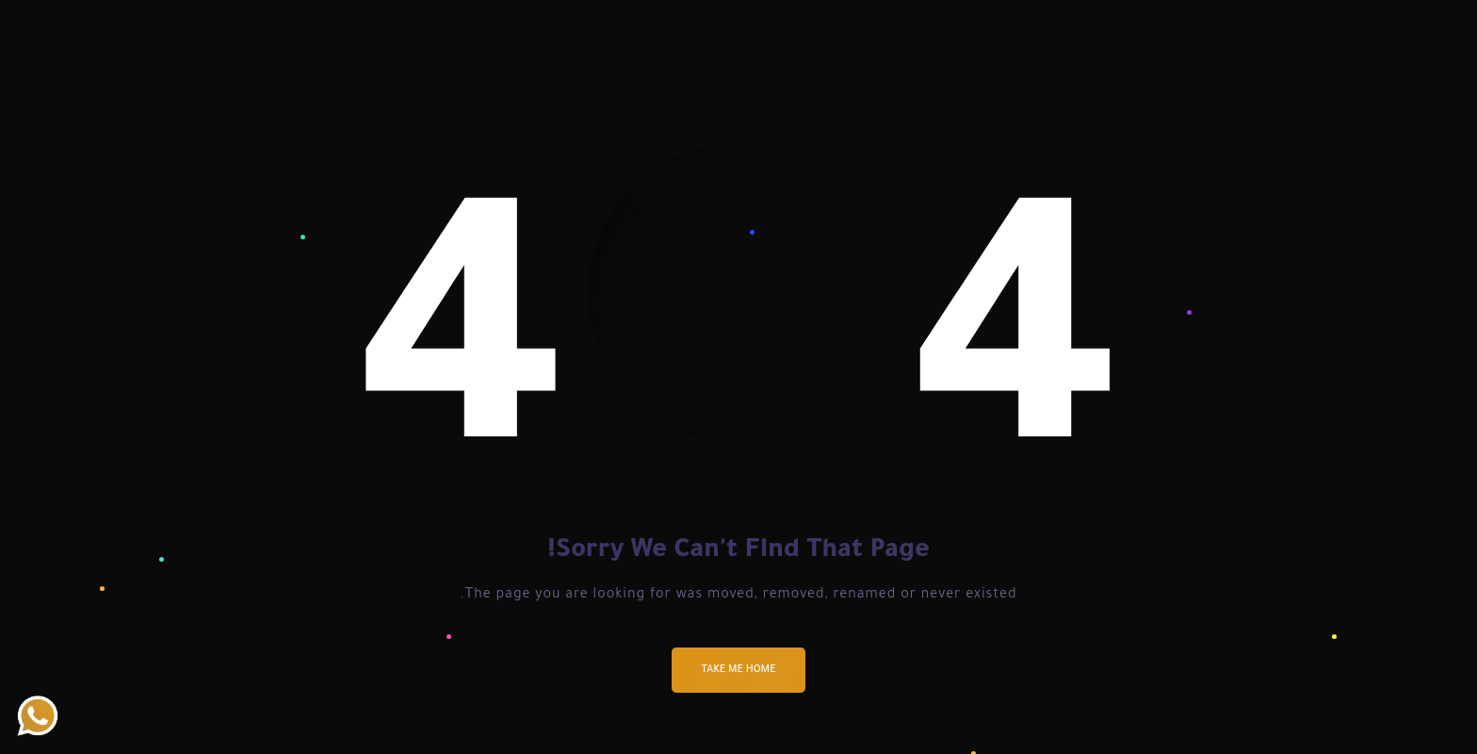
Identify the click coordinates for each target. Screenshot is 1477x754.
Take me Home (739, 670)
